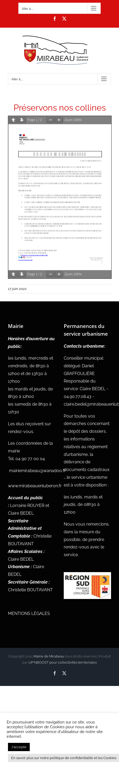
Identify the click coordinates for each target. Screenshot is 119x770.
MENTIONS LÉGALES (29, 613)
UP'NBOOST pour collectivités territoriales (62, 662)
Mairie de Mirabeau (48, 656)
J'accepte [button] (19, 747)
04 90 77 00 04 (30, 458)
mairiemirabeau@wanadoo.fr (37, 470)
